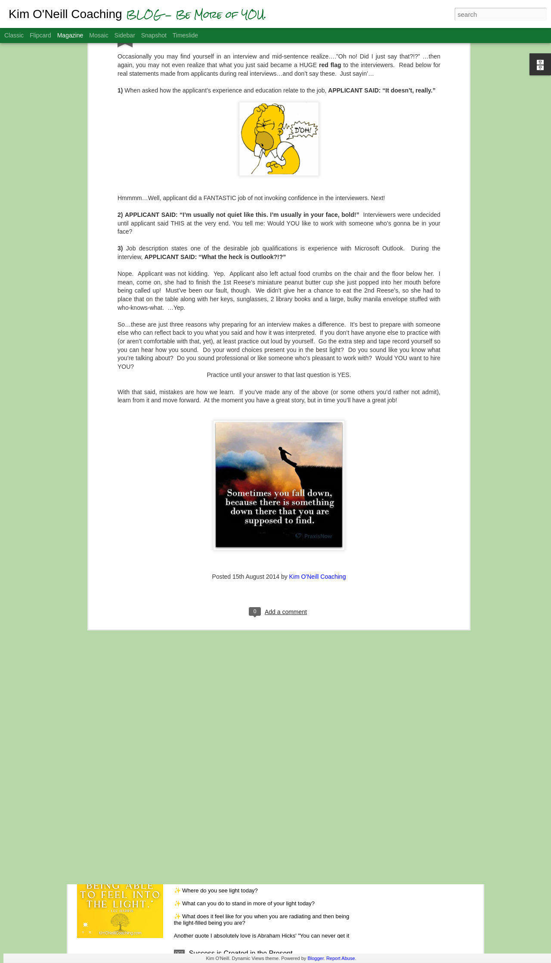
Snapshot (154, 35)
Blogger (315, 958)
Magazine (70, 35)
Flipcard (40, 35)
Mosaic (98, 35)
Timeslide (185, 35)
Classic (14, 35)
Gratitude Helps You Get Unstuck (239, 758)
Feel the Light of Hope (223, 855)
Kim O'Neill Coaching (317, 493)
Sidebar (125, 35)
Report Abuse (340, 958)
